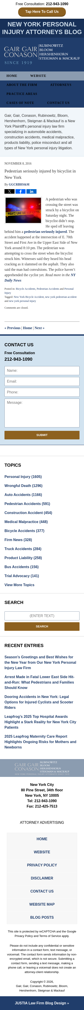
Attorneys (60, 85)
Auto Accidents (23, 495)
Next (40, 328)
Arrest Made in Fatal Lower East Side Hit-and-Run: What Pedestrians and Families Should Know (39, 682)
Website (38, 76)
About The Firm (21, 85)
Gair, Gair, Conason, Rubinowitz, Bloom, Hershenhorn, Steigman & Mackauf (42, 988)
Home (11, 76)
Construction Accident (28, 513)
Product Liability (23, 558)
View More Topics (19, 585)
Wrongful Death (23, 486)
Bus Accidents (21, 567)
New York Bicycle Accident (29, 296)
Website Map (42, 904)
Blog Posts (42, 917)
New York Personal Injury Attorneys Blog (42, 54)
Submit (42, 435)
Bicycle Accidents (25, 288)
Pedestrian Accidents (48, 288)
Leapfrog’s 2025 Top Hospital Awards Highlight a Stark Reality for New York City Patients (40, 722)
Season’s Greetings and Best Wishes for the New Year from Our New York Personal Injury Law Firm (40, 662)
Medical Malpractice (26, 522)
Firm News (18, 540)
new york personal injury (22, 301)
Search (42, 626)
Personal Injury (23, 477)
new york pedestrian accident (60, 296)
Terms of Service (50, 936)
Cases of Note (20, 103)
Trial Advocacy (21, 576)
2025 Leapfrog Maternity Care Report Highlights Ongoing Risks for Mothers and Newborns (40, 742)
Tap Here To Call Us (42, 12)
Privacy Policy (42, 865)
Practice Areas (21, 94)
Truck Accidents (22, 549)
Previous (12, 328)
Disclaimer (42, 878)
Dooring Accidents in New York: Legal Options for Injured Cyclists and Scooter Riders (38, 702)
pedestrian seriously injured (45, 232)
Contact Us (58, 103)
